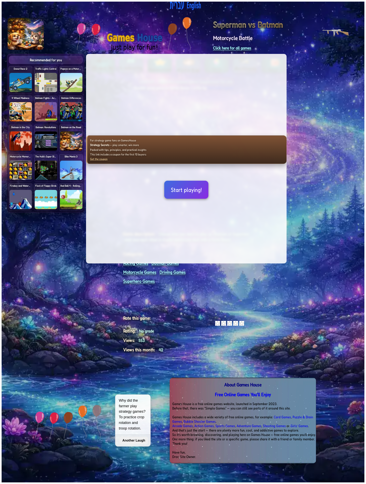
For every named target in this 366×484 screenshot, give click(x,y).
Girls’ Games (299, 426)
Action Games (204, 426)
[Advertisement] (336, 114)
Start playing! (186, 189)
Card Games (282, 417)
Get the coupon (98, 159)
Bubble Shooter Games (200, 421)
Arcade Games (182, 426)
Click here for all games (232, 47)
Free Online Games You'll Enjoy (243, 394)
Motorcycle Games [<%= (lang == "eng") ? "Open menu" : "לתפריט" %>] (139, 272)
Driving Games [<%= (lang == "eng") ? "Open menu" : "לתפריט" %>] (172, 272)
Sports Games (225, 426)
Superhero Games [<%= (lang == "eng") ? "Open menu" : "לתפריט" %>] (139, 281)
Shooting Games (274, 426)
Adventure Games (249, 426)
